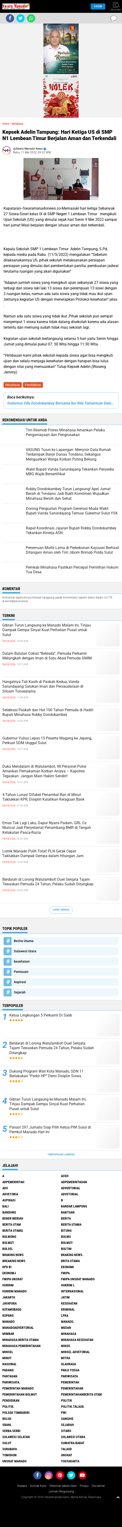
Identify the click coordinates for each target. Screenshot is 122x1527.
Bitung (66, 1230)
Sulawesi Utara (25, 951)
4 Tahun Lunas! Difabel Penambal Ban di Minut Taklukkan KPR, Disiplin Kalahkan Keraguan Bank (43, 797)
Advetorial (69, 1194)
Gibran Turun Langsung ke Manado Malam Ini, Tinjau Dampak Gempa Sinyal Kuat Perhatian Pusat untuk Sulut (46, 630)
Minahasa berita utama (20, 1340)
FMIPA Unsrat (12, 1279)
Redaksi (22, 1486)
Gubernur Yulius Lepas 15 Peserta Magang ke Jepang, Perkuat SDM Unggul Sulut (47, 740)
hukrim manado (14, 1291)
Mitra (65, 1358)
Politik (66, 1400)
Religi (6, 1419)
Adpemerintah (13, 1182)
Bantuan (68, 1212)
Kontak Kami (38, 1486)
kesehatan (22, 961)
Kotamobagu (11, 1309)
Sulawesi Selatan (16, 1437)
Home (5, 123)
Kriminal (68, 1309)
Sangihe (67, 1419)
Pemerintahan (72, 1388)
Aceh (65, 1176)
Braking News (13, 1255)
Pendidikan (33, 385)
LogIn (98, 6)
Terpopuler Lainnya (61, 1154)
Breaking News (13, 1261)
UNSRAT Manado (14, 1461)
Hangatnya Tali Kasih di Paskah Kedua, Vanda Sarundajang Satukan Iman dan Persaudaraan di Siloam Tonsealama (42, 686)
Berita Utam (11, 1224)
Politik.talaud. (72, 1406)
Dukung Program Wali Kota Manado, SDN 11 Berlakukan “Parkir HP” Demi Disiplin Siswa (46, 1073)
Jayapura (9, 1303)
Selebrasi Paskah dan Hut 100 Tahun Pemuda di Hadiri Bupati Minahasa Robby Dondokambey (47, 712)
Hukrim (8, 1285)
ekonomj (9, 1273)
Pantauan (21, 972)
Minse (65, 1346)
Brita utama (70, 1261)
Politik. (8, 1406)
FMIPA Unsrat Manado (78, 1279)
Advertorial (70, 1188)
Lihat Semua (61, 909)
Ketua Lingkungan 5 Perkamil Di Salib (40, 1015)
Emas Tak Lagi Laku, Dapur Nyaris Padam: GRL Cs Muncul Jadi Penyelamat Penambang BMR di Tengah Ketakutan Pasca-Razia (46, 828)
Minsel (7, 1352)
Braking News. (72, 1255)
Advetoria (10, 1194)
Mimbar (8, 1334)
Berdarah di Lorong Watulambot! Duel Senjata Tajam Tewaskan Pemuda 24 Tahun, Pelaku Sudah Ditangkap (47, 882)
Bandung (9, 1212)
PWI (63, 1412)
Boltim (66, 1249)
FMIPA (65, 1273)
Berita (66, 1218)
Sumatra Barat (72, 1443)
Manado (8, 1321)
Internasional (72, 1291)
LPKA (64, 1315)
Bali (5, 1206)
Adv (5, 1188)
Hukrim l (68, 1285)
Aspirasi (20, 982)
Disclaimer (98, 1486)
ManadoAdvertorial (18, 1328)
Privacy (84, 1486)
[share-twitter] (20, 18)
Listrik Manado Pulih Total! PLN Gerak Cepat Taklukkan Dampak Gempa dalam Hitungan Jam (43, 853)
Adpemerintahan (74, 1182)
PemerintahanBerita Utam (81, 1394)
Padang (8, 1370)
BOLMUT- (67, 1243)
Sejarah (20, 992)
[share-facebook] (10, 18)
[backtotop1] (118, 1497)
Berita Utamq (12, 1230)
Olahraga (68, 1364)
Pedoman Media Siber (63, 1486)
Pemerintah (70, 1382)
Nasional (9, 1364)
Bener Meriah (12, 1218)
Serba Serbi (11, 1431)
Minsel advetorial (75, 1352)
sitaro (66, 1431)
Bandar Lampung (74, 1206)
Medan (66, 1328)
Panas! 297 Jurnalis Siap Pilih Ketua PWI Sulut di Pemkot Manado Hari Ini (50, 1129)
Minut (7, 1358)
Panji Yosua (70, 1370)
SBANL (7, 1425)
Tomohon (9, 1455)
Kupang (8, 1315)
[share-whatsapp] (31, 18)
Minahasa (12, 385)
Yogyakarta (70, 1461)
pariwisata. (11, 1382)
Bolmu (66, 1236)
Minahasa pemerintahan (21, 1346)
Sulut (6, 1443)
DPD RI (6, 1267)
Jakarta (8, 1297)
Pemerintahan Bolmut (19, 1394)
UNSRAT (66, 1455)
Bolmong (9, 1236)
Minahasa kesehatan (77, 1340)
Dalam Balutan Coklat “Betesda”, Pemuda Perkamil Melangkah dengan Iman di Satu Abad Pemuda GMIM (47, 656)
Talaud (66, 1449)
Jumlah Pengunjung (61, 1491)
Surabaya (9, 1449)
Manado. (67, 1321)
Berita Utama (24, 941)
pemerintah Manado (18, 1388)
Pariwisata (69, 1376)
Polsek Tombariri (16, 1412)
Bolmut (8, 1243)
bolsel (7, 1249)
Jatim (65, 1297)
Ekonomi (67, 1267)
